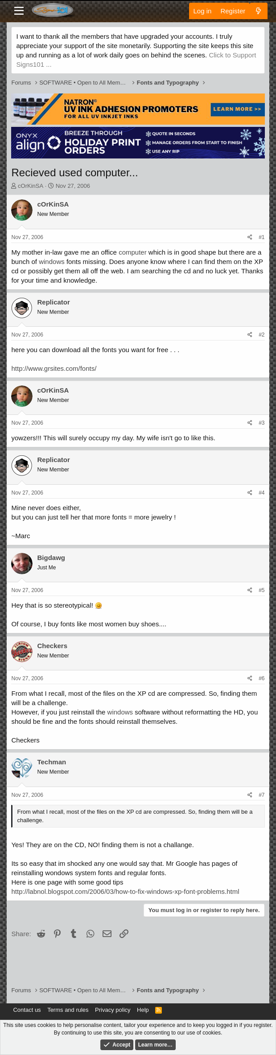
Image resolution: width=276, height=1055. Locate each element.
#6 (261, 678)
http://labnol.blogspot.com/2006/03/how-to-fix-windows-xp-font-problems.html (125, 891)
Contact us (27, 1009)
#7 (261, 795)
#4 (261, 493)
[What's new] (258, 11)
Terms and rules (67, 1009)
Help (143, 1009)
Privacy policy (112, 1009)
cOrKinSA (30, 186)
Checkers (52, 645)
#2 (261, 335)
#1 (261, 237)
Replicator (53, 302)
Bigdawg (51, 557)
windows (52, 261)
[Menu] (18, 11)
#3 (261, 423)
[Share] (249, 237)
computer (133, 252)
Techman (51, 762)
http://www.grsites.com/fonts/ (53, 368)
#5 (261, 590)
